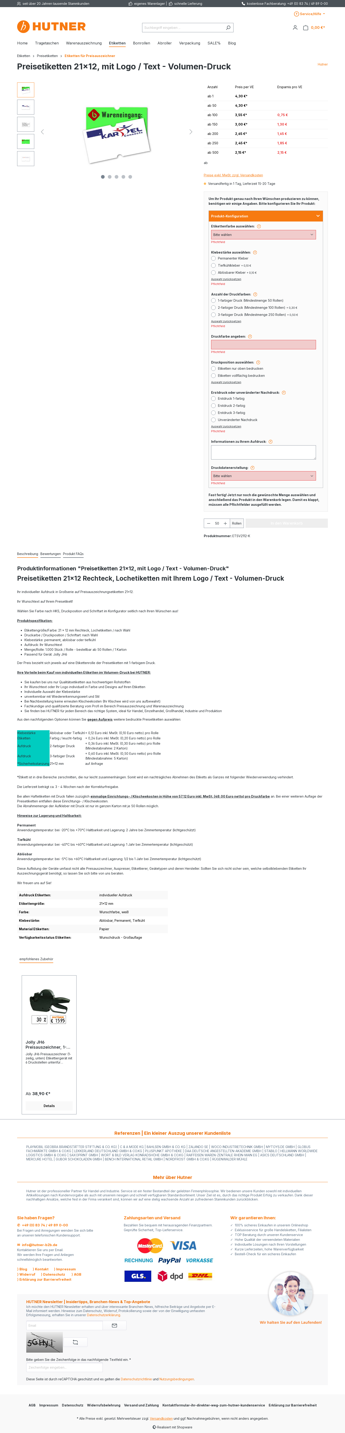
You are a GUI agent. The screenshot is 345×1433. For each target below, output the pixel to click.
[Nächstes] (191, 131)
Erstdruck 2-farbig (231, 405)
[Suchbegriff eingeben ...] (182, 27)
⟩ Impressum (65, 1269)
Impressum (48, 1405)
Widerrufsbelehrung (103, 1405)
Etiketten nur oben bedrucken (240, 368)
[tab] (27, 554)
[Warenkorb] (314, 27)
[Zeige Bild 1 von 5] (103, 177)
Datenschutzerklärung (103, 1315)
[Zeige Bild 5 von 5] (130, 177)
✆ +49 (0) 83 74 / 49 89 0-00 (42, 1225)
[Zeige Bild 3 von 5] (116, 177)
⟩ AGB (76, 1274)
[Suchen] (228, 27)
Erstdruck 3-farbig (231, 413)
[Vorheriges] (42, 131)
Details (49, 1106)
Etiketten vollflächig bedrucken (241, 375)
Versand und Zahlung (141, 1405)
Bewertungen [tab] (50, 554)
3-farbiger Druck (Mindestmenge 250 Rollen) (258, 315)
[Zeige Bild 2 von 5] (109, 177)
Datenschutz (72, 1405)
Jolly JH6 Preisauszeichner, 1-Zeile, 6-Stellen (46, 1045)
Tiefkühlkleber (234, 265)
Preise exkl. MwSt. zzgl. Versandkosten (233, 175)
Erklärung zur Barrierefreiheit (293, 1405)
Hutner (323, 64)
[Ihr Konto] (295, 27)
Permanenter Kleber (233, 258)
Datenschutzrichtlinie (136, 1379)
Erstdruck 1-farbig (231, 398)
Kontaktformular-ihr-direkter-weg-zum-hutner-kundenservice (213, 1405)
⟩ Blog (22, 1269)
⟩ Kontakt (40, 1269)
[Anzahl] (217, 523)
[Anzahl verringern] (208, 523)
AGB (32, 1405)
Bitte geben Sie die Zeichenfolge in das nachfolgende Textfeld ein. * (78, 1360)
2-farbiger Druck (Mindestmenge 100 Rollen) (257, 307)
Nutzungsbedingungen (176, 1379)
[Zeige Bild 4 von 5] (123, 177)
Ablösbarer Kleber (237, 272)
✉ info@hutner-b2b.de (37, 1245)
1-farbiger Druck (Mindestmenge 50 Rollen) (251, 300)
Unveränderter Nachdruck (237, 420)
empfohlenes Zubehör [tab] (36, 959)
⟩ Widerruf (26, 1274)
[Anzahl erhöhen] (225, 523)
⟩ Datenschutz (53, 1274)
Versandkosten (161, 1418)
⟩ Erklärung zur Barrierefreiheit (44, 1279)
